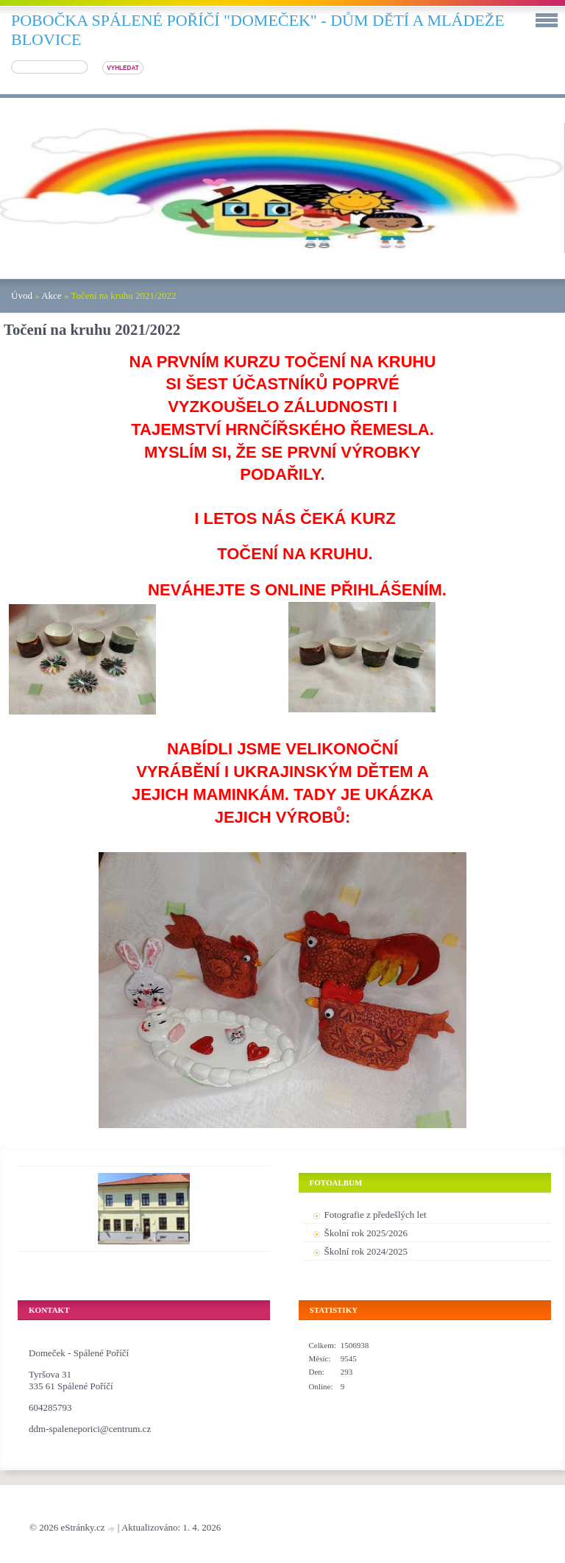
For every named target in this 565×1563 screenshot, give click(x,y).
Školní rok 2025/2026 (366, 1232)
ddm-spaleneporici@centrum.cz (90, 1428)
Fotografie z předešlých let (375, 1214)
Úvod (21, 295)
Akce (51, 295)
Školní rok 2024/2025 (366, 1251)
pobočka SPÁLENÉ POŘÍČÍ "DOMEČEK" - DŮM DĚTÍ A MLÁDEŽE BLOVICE (258, 30)
